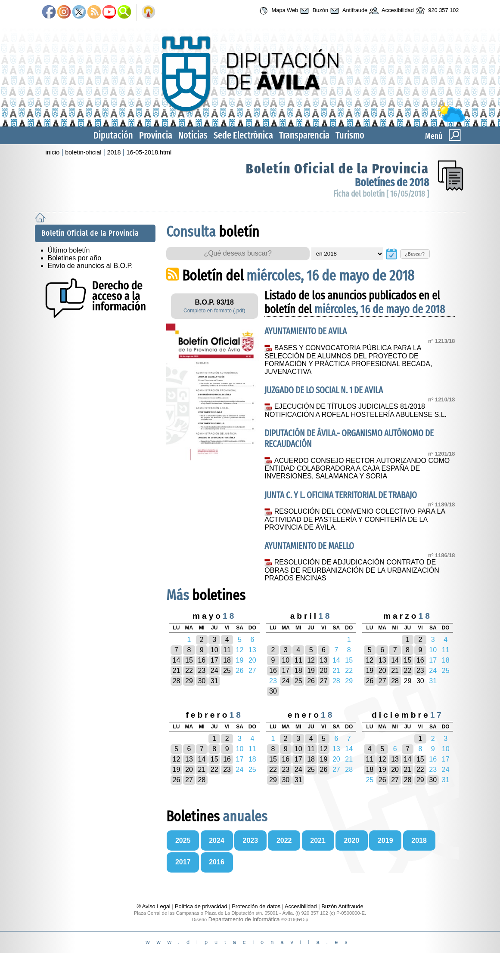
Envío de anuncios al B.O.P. (90, 265)
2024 (216, 840)
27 (324, 681)
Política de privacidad (201, 906)
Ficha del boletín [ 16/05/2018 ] (381, 194)
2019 (385, 840)
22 (189, 670)
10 (214, 650)
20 (324, 670)
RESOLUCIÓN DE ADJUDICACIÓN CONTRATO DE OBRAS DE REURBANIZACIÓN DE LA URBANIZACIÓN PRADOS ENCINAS (351, 570)
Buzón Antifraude (342, 906)
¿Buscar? (415, 253)
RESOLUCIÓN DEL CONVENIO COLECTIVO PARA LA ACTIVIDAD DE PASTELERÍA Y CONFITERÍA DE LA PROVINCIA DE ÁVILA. (354, 519)
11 (227, 650)
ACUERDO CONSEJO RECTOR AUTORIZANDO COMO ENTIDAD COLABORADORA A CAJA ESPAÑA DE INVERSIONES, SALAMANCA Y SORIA (357, 468)
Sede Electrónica (243, 135)
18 (227, 660)
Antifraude (347, 10)
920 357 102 (436, 10)
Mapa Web (277, 10)
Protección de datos (256, 906)
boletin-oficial (83, 152)
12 (311, 660)
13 (324, 660)
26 (311, 681)
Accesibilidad (390, 10)
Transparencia (304, 135)
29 (189, 681)
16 (201, 660)
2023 (250, 840)
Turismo (349, 135)
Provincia (155, 135)
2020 (352, 840)
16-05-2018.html (148, 152)
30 (201, 681)
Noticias (193, 135)
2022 (284, 840)
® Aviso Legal (154, 906)
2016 (216, 862)
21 (176, 670)
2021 (318, 840)
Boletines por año (75, 258)
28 (176, 681)
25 (227, 670)
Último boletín (69, 250)
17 (214, 660)
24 (214, 670)
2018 (114, 152)
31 (214, 681)
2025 (183, 840)
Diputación (113, 135)
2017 (183, 862)
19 (311, 670)
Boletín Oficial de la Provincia (337, 168)
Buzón (313, 10)
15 (189, 660)
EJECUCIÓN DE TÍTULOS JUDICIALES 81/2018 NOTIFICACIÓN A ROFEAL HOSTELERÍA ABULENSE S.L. (355, 410)
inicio (53, 152)
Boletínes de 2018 (392, 182)
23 (201, 670)
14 (176, 660)
